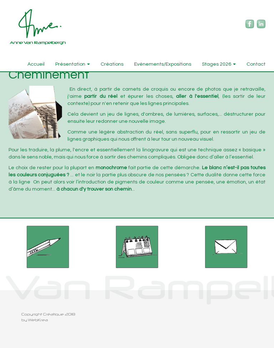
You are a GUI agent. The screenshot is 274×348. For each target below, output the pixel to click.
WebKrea (38, 320)
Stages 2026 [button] (219, 64)
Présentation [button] (72, 64)
